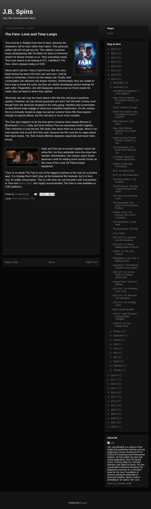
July (115, 344)
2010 (113, 409)
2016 (113, 384)
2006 (113, 427)
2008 (113, 418)
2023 (113, 62)
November (118, 87)
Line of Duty (119, 233)
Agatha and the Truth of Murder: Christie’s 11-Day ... (124, 140)
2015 (113, 388)
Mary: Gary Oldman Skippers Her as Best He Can (124, 131)
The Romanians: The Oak (125, 229)
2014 (113, 392)
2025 (113, 53)
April (115, 357)
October (117, 331)
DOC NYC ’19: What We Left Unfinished (125, 296)
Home (51, 262)
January (117, 370)
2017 (113, 379)
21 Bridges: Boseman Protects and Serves (124, 158)
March (116, 361)
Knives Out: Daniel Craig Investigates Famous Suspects (125, 114)
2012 (113, 401)
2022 (113, 66)
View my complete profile (119, 483)
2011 (113, 405)
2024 (113, 57)
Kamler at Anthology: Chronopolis (123, 165)
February (118, 365)
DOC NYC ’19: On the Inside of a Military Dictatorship (123, 275)
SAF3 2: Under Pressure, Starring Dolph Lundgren (125, 316)
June (116, 348)
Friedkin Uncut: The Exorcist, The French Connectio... (124, 215)
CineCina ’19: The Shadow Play (121, 324)
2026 (113, 49)
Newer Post (11, 262)
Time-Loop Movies (20, 198)
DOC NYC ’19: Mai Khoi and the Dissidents (124, 238)
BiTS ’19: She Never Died (125, 175)
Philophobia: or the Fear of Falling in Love (126, 259)
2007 (113, 422)
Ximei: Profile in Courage (125, 107)
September (119, 335)
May (115, 352)
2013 (113, 396)
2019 (113, 79)
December (118, 82)
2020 (113, 74)
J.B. (112, 443)
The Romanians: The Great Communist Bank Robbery (125, 205)
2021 (113, 70)
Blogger (83, 503)
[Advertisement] (51, 230)
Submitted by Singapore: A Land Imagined (126, 92)
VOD (32, 198)
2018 (113, 375)
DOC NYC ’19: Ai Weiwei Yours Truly (125, 289)
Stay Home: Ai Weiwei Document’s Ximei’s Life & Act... (126, 100)
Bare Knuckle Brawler (123, 309)
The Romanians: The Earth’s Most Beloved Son (124, 150)
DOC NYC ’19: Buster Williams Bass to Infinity (125, 245)
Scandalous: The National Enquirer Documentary (125, 266)
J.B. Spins (18, 11)
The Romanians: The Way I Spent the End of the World (125, 189)
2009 (113, 414)
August (117, 340)
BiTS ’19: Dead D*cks (123, 171)
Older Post (91, 262)
